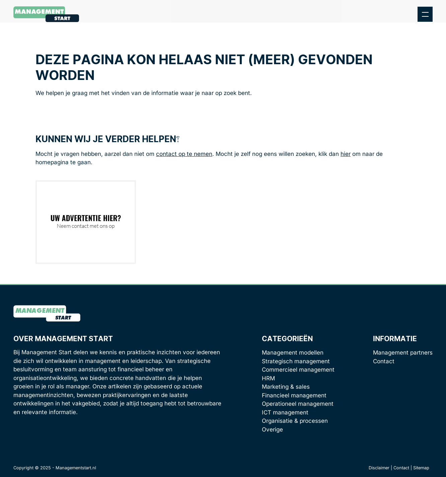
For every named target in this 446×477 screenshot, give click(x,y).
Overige (272, 429)
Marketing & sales (286, 386)
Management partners (403, 352)
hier (346, 154)
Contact (383, 361)
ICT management (285, 412)
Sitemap (421, 467)
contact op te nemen (184, 154)
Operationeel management (297, 403)
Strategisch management (296, 361)
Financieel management (294, 395)
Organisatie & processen (295, 420)
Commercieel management (298, 369)
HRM (268, 378)
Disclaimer (379, 467)
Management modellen (292, 352)
